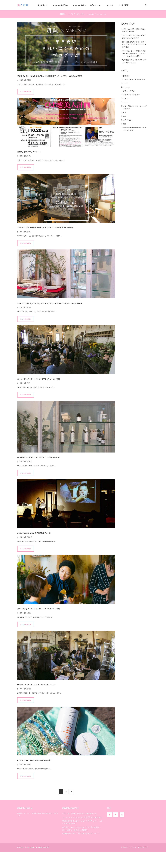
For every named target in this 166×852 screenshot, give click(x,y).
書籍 (124, 116)
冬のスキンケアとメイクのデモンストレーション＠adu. (38, 457)
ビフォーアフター (129, 91)
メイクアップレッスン (131, 95)
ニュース (126, 87)
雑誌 (124, 124)
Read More (25, 92)
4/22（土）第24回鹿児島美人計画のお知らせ (79, 813)
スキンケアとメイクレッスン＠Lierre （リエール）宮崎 (38, 609)
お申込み (126, 76)
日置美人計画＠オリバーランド (29, 152)
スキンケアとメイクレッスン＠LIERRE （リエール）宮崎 (38, 379)
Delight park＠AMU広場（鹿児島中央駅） (34, 760)
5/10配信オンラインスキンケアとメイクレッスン (80, 833)
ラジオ (125, 102)
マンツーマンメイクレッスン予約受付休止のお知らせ (82, 817)
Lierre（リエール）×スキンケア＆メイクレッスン (36, 684)
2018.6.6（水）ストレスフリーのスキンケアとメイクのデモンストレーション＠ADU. (49, 303)
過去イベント (128, 120)
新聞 (124, 112)
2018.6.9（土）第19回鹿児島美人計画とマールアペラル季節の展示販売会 (45, 227)
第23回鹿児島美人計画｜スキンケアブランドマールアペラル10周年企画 (134, 44)
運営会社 (124, 847)
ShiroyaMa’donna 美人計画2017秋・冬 (34, 533)
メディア (126, 98)
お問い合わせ (143, 847)
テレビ (125, 83)
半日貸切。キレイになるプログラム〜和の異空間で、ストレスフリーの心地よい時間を (50, 76)
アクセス (132, 847)
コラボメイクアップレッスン (134, 79)
